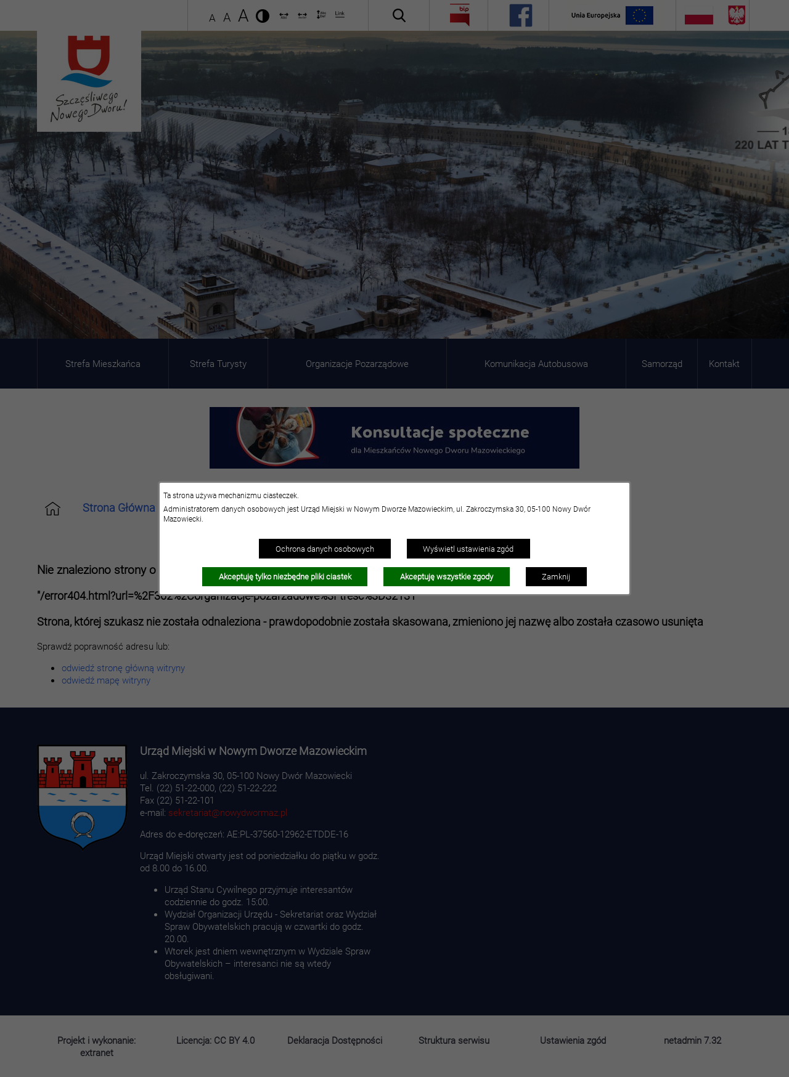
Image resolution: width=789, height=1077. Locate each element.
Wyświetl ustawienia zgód (468, 548)
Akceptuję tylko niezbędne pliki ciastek (285, 576)
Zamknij (556, 576)
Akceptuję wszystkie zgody (446, 576)
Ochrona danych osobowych (325, 548)
